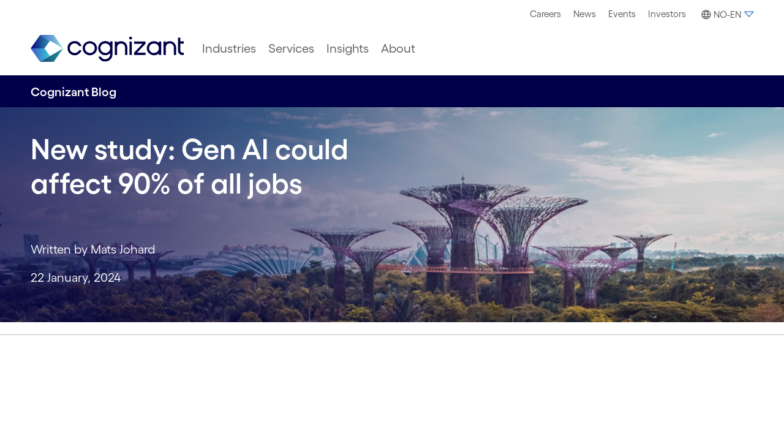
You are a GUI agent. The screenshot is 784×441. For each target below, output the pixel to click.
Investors (667, 14)
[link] (107, 48)
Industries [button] (229, 48)
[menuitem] (545, 14)
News (584, 14)
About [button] (398, 48)
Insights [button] (347, 48)
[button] (725, 15)
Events (622, 14)
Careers (545, 14)
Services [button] (291, 48)
